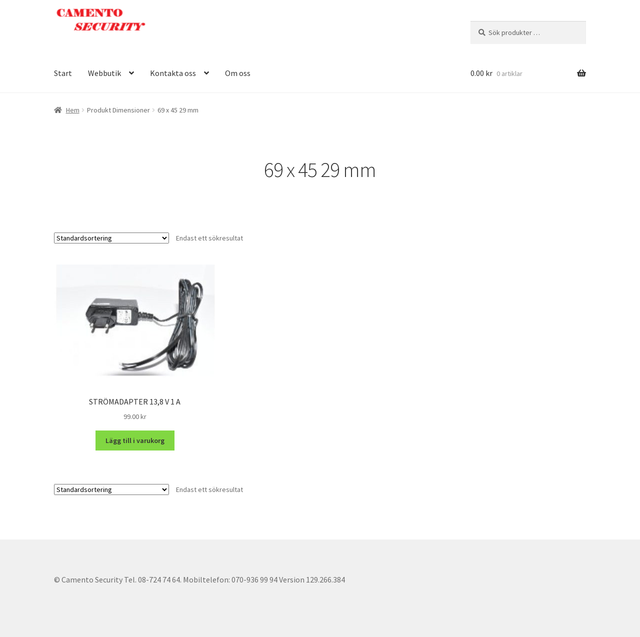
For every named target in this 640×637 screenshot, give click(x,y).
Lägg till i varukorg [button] (135, 440)
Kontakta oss (173, 73)
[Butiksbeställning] (111, 238)
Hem (73, 110)
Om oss (237, 73)
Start (63, 73)
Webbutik (104, 73)
